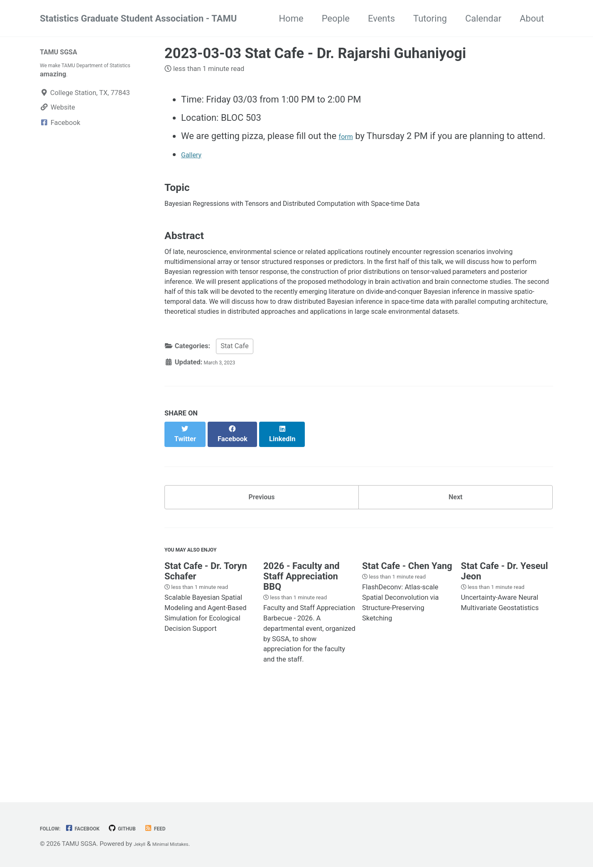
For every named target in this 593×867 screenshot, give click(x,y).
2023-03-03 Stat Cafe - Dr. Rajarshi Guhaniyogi (315, 53)
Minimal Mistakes (181, 843)
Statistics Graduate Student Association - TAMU (138, 18)
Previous (262, 568)
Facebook (95, 828)
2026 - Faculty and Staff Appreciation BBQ (301, 658)
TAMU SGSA (65, 51)
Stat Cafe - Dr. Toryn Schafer (205, 653)
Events (381, 18)
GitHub (142, 828)
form (348, 136)
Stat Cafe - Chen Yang (407, 648)
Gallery (195, 154)
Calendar (483, 18)
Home (291, 18)
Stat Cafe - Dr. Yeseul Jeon (504, 653)
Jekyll (142, 843)
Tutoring (430, 18)
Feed (182, 828)
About (531, 18)
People (336, 18)
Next (455, 568)
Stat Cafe (235, 420)
